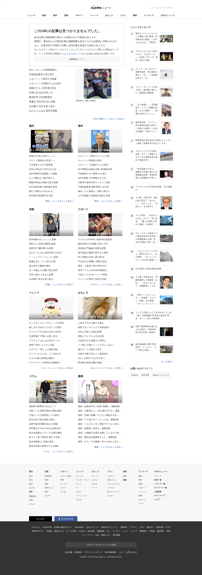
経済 (31, 480)
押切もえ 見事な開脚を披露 (42, 244)
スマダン (111, 476)
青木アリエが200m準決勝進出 (92, 270)
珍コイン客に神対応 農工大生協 (44, 437)
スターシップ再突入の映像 (42, 79)
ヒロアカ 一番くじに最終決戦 (43, 349)
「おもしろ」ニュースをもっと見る (105, 368)
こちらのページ (74, 53)
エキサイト (169, 8)
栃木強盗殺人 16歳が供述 (41, 441)
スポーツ (79, 15)
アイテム (133, 527)
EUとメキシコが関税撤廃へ (43, 70)
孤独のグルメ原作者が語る (42, 88)
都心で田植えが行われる (41, 191)
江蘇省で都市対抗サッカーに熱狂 (94, 182)
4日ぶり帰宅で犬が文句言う (91, 358)
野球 (62, 480)
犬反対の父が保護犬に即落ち (92, 340)
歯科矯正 (160, 531)
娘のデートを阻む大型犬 (90, 349)
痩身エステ (105, 535)
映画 (46, 480)
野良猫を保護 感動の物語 (90, 362)
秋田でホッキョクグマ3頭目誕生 (93, 327)
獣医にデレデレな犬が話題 (91, 336)
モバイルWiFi (71, 531)
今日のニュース (168, 15)
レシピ (125, 531)
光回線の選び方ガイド (63, 527)
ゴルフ (63, 488)
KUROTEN (47, 527)
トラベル (111, 488)
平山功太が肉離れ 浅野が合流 (92, 261)
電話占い (150, 527)
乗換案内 (143, 531)
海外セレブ (49, 488)
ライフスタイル (113, 484)
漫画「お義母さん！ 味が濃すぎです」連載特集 (100, 410)
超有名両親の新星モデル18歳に (44, 446)
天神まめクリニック (109, 527)
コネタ (94, 480)
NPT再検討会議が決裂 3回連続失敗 (95, 169)
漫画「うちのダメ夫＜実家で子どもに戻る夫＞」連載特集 (100, 424)
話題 (125, 480)
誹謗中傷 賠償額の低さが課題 (43, 424)
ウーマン (116, 531)
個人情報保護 (110, 552)
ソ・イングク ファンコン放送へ (44, 257)
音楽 (46, 484)
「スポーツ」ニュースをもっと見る (105, 284)
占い (108, 531)
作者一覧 (157, 480)
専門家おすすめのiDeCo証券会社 (45, 428)
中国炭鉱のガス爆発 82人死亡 (92, 173)
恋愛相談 (100, 531)
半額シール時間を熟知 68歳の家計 (45, 410)
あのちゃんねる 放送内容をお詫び (45, 252)
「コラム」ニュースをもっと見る (57, 451)
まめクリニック (92, 527)
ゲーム (79, 484)
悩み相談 (91, 531)
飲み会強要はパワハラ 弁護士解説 (45, 432)
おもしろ (109, 15)
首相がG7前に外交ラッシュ (42, 156)
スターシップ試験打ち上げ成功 (45, 83)
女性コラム (112, 480)
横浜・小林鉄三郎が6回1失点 (92, 266)
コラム (123, 15)
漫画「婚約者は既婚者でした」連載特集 (97, 437)
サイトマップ (159, 495)
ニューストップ (156, 8)
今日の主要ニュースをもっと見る (109, 119)
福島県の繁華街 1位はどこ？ (43, 406)
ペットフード (87, 535)
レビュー (79, 476)
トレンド (94, 15)
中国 (31, 500)
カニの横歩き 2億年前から (41, 178)
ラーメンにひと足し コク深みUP (45, 354)
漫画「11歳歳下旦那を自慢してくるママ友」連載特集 (100, 432)
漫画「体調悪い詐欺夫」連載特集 (94, 428)
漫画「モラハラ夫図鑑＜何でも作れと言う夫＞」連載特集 (100, 441)
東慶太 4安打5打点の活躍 (42, 101)
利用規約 (78, 552)
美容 (168, 531)
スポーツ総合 (65, 476)
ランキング (149, 15)
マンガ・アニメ (82, 480)
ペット (94, 488)
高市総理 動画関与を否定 (41, 195)
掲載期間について (76, 59)
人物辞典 (157, 492)
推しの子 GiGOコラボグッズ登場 (45, 327)
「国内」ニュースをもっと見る (58, 201)
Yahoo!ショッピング (160, 375)
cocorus (82, 531)
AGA (97, 535)
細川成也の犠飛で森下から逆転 (93, 252)
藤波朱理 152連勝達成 (40, 97)
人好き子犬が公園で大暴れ (91, 323)
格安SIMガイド (38, 531)
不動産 (152, 531)
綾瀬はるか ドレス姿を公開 (42, 261)
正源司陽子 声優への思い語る (43, 336)
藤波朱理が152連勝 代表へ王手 (93, 244)
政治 (31, 484)
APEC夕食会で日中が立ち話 (42, 169)
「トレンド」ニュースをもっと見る (56, 368)
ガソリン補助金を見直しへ (42, 160)
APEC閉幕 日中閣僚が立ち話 (92, 178)
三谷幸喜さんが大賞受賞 (41, 165)
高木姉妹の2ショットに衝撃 (42, 239)
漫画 (135, 15)
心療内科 (123, 527)
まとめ (32, 488)
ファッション (81, 495)
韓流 (46, 492)
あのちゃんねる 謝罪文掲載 (43, 111)
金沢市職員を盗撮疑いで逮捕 (43, 173)
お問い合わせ (131, 552)
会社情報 (68, 552)
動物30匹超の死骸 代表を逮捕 (43, 182)
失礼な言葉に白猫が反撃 (90, 331)
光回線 (49, 531)
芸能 (66, 15)
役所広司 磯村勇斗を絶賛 (41, 248)
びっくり (95, 476)
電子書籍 (116, 535)
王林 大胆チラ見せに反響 (41, 274)
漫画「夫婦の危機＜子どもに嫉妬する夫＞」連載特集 (100, 415)
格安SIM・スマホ (163, 527)
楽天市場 (145, 375)
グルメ (79, 492)
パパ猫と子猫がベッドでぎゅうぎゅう (96, 345)
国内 (44, 15)
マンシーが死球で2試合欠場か (92, 279)
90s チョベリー (113, 492)
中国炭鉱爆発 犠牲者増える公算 (93, 187)
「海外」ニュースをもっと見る (107, 201)
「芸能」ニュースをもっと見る (58, 284)
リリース (158, 476)
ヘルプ (157, 499)
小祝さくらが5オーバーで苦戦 (92, 274)
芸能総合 (48, 476)
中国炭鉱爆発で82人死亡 (41, 74)
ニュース (31, 15)
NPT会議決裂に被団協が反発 (43, 187)
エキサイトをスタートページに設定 (101, 545)
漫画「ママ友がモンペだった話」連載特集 (98, 419)
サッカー (64, 484)
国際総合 (32, 496)
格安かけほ (58, 531)
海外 (55, 15)
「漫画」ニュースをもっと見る (107, 447)
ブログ (142, 527)
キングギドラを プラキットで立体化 (46, 323)
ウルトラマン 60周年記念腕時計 (44, 362)
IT (77, 488)
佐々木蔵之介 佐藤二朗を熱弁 (43, 270)
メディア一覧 (159, 484)
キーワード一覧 (160, 488)
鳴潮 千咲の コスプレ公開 (41, 345)
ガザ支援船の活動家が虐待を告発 (94, 195)
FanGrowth (79, 527)
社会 (31, 476)
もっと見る (167, 361)
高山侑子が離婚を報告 (39, 266)
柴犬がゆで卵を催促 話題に (42, 419)
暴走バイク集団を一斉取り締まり (94, 191)
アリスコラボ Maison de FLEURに (45, 331)
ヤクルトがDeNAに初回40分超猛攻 (95, 239)
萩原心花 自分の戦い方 (41, 92)
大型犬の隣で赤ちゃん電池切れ (93, 354)
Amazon (134, 375)
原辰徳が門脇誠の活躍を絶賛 (92, 248)
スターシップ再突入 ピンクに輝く (94, 156)
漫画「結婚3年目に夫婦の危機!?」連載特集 (99, 406)
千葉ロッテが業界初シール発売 (44, 415)
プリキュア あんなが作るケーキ (44, 340)
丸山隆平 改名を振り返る (42, 106)
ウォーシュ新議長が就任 (90, 160)
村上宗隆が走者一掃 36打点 (91, 257)
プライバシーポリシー (93, 552)
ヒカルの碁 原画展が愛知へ (42, 358)
